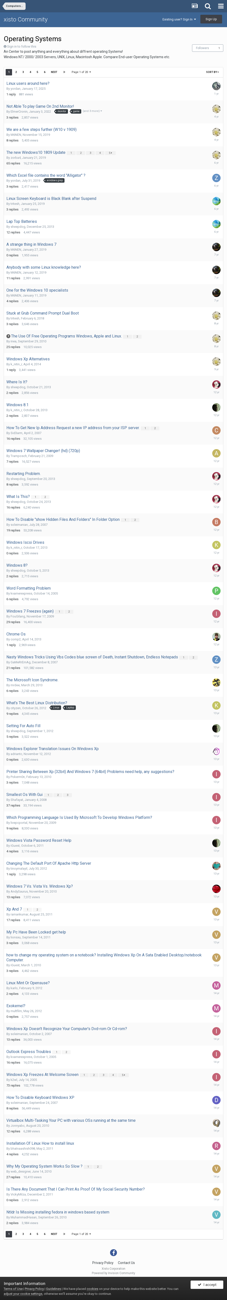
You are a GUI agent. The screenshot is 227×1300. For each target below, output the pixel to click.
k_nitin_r (16, 364)
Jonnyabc (18, 1125)
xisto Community (26, 19)
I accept (207, 1286)
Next (54, 72)
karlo (14, 988)
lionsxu (16, 937)
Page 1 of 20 (81, 72)
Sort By (212, 72)
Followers (202, 48)
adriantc (16, 754)
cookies (92, 1289)
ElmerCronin (19, 111)
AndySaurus (19, 891)
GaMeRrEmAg (21, 662)
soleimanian (19, 525)
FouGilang (18, 616)
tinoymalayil (19, 868)
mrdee (15, 685)
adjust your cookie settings (23, 1294)
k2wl (14, 1080)
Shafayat (17, 800)
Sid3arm (16, 433)
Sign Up (211, 19)
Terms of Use (13, 1289)
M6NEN (16, 135)
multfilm (16, 1011)
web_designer (21, 1171)
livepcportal (19, 823)
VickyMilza (18, 1194)
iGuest (15, 845)
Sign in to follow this (21, 46)
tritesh (15, 204)
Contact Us (126, 1263)
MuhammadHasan (24, 1217)
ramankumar (19, 914)
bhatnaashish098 (23, 1148)
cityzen (16, 708)
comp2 (16, 639)
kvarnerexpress (21, 593)
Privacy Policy (103, 1263)
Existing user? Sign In (179, 19)
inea (13, 341)
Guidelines (53, 1289)
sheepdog (18, 226)
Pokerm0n (18, 777)
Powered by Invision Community (113, 1273)
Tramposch (19, 456)
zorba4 (16, 157)
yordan (15, 88)
